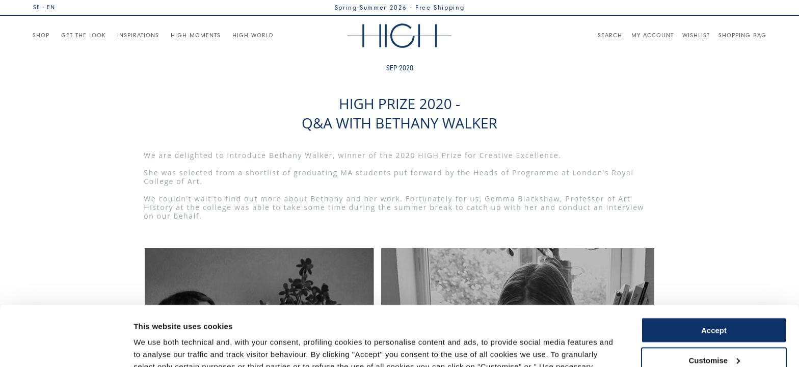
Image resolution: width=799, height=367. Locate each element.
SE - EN (44, 7)
